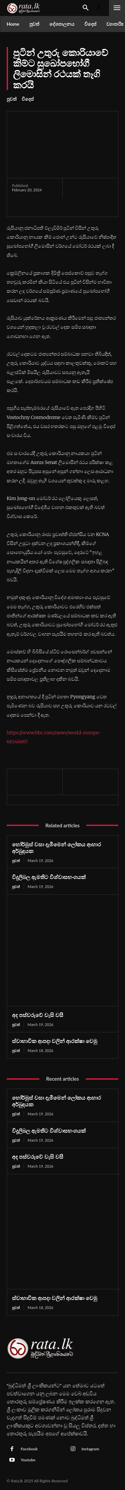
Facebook (29, 1448)
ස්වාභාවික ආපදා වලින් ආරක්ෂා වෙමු (54, 1041)
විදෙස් (28, 99)
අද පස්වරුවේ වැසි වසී (37, 1015)
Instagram (90, 1448)
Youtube (28, 1459)
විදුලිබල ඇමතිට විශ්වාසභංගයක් (49, 877)
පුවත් (12, 99)
